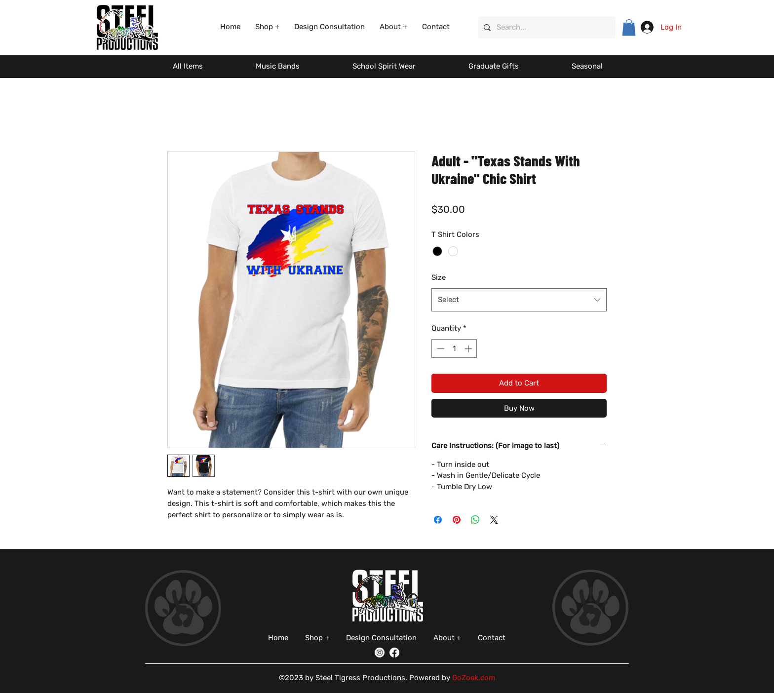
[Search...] (546, 27)
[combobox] (519, 299)
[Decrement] (439, 349)
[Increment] (469, 349)
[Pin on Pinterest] (457, 520)
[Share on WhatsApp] (475, 520)
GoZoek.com (473, 677)
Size (438, 277)
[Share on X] (494, 520)
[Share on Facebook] (438, 520)
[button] (267, 27)
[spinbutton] (454, 349)
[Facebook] (394, 652)
